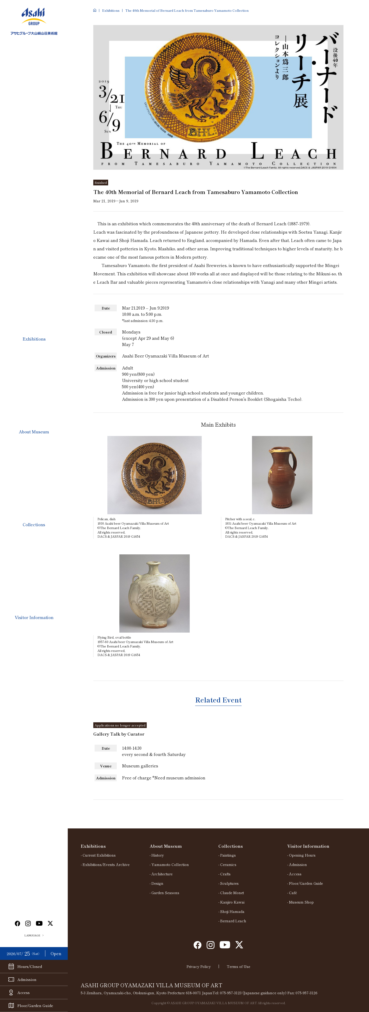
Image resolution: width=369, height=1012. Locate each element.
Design (157, 883)
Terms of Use (238, 966)
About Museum (34, 431)
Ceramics (228, 864)
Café (293, 892)
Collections (34, 524)
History (157, 855)
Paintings (228, 855)
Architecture (162, 873)
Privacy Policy (199, 966)
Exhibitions (34, 339)
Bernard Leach (233, 920)
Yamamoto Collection (170, 864)
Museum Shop (301, 902)
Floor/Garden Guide (306, 883)
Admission (298, 864)
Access (295, 873)
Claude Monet (232, 892)
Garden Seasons (165, 892)
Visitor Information (34, 617)
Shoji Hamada (232, 911)
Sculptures (229, 883)
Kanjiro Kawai (232, 902)
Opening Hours (302, 855)
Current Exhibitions (99, 855)
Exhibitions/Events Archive (106, 864)
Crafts (225, 873)
